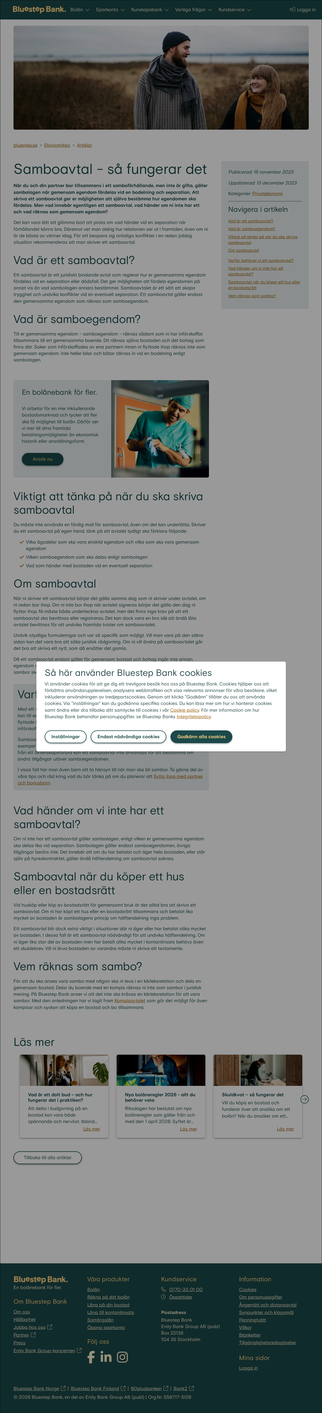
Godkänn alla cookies (201, 737)
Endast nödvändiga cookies (128, 737)
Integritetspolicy (194, 717)
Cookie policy (184, 710)
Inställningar (65, 737)
